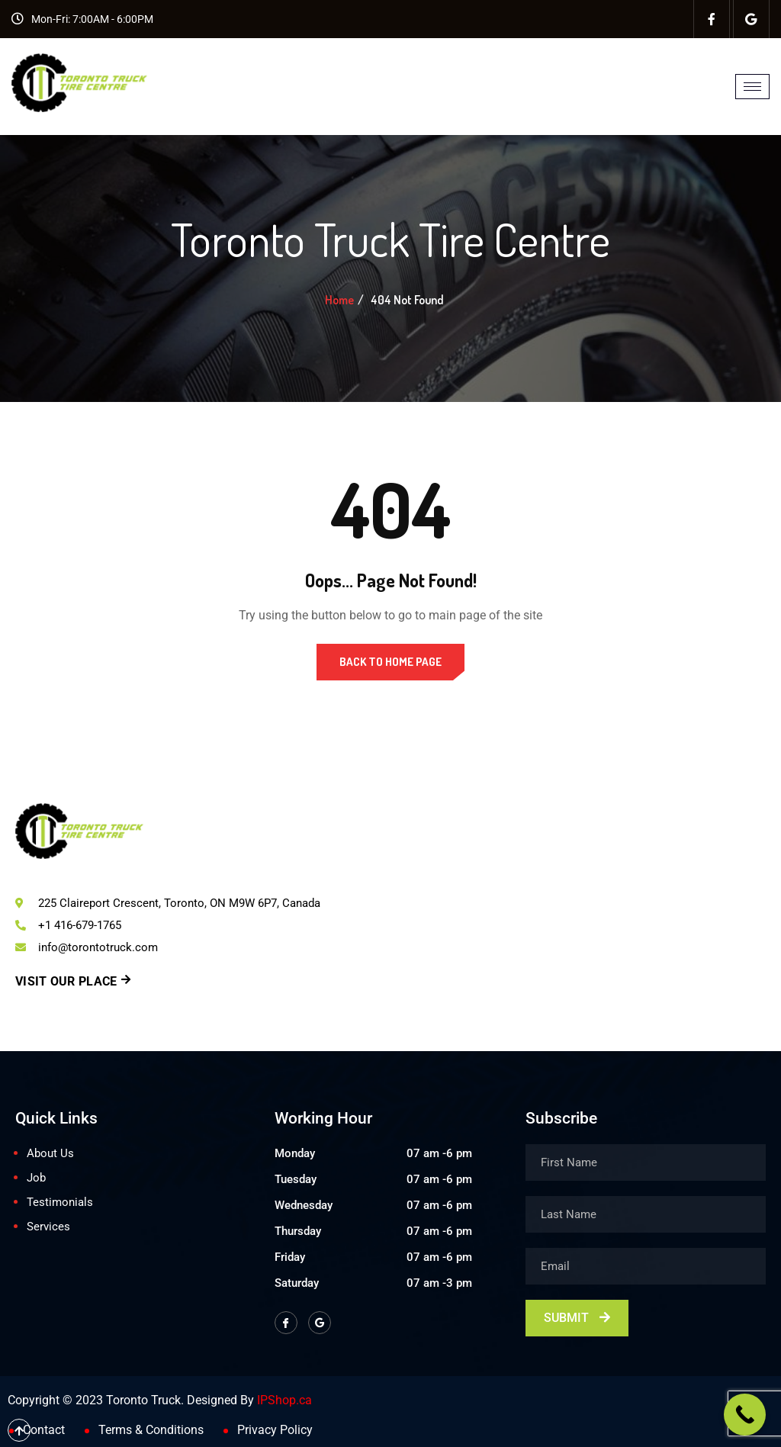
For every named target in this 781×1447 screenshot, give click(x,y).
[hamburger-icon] (752, 86)
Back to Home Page (390, 661)
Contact (44, 1430)
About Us (50, 1153)
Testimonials (60, 1202)
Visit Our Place (72, 981)
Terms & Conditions (151, 1430)
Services (48, 1226)
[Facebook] (711, 19)
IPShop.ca (284, 1400)
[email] (645, 1266)
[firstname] (645, 1162)
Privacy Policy (275, 1430)
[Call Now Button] (745, 1415)
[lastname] (645, 1214)
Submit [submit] (577, 1317)
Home (339, 299)
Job (36, 1178)
